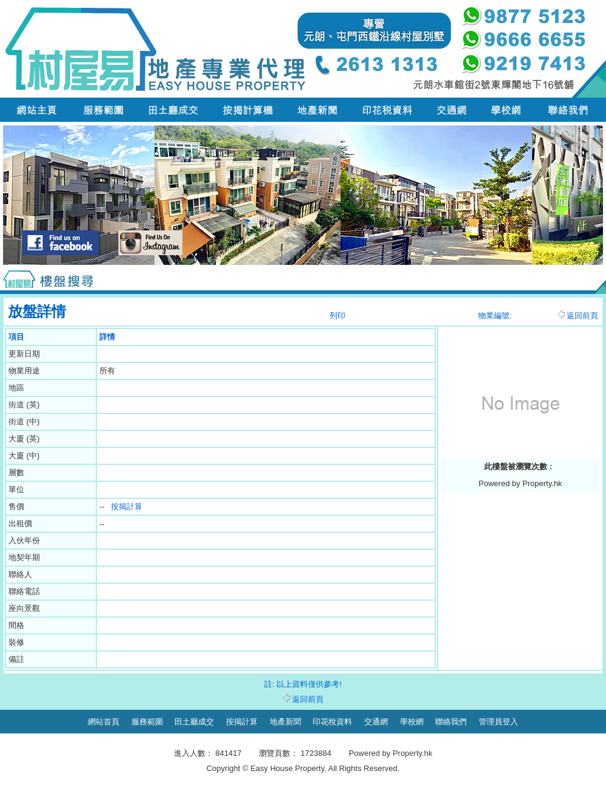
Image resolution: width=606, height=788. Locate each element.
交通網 (376, 721)
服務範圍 (147, 721)
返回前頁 (578, 315)
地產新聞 (285, 721)
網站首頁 (103, 721)
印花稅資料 (332, 721)
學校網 (412, 721)
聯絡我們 (451, 721)
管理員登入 (498, 721)
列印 (337, 315)
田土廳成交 (194, 721)
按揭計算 (126, 506)
